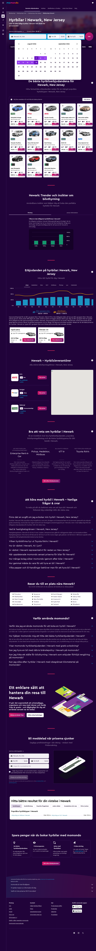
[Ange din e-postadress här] (31, 766)
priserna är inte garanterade (47, 879)
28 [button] (36, 71)
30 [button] (45, 71)
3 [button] (18, 58)
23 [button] (45, 67)
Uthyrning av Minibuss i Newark (21, 815)
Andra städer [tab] (56, 806)
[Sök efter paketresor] (3, 20)
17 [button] (18, 67)
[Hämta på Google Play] (77, 906)
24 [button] (19, 71)
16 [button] (45, 62)
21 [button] (36, 67)
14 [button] (36, 62)
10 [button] (19, 62)
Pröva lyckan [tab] (84, 806)
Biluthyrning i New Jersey (34, 13)
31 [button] (19, 75)
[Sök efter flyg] (3, 8)
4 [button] (23, 58)
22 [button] (40, 67)
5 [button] (27, 58)
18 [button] (23, 67)
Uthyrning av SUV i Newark (59, 815)
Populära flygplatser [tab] (43, 806)
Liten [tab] (27, 285)
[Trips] (3, 25)
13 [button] (32, 62)
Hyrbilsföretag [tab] (28, 806)
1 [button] (40, 53)
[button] (3, 3)
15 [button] (40, 62)
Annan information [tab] (72, 212)
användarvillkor (40, 781)
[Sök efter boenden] (3, 12)
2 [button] (59, 53)
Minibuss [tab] (53, 285)
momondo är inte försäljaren (52, 884)
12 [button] (27, 62)
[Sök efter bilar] (3, 16)
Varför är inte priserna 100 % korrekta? (52, 891)
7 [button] (36, 58)
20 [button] (32, 67)
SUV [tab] (47, 285)
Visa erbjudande (22, 124)
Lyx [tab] (67, 285)
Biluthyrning (12, 13)
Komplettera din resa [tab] (70, 806)
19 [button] (27, 67)
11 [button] (23, 62)
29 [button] (40, 71)
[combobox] (16, 31)
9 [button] (59, 58)
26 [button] (27, 71)
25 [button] (23, 71)
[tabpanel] (51, 235)
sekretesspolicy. (13, 782)
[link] (28, 340)
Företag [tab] (30, 212)
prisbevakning (79, 851)
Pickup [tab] (61, 285)
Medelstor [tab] (34, 285)
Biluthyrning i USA (21, 13)
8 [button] (40, 58)
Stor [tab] (41, 285)
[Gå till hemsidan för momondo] (12, 3)
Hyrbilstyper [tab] (16, 806)
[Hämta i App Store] (77, 911)
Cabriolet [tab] (74, 285)
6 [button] (77, 53)
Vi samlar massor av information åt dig (52, 888)
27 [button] (32, 71)
